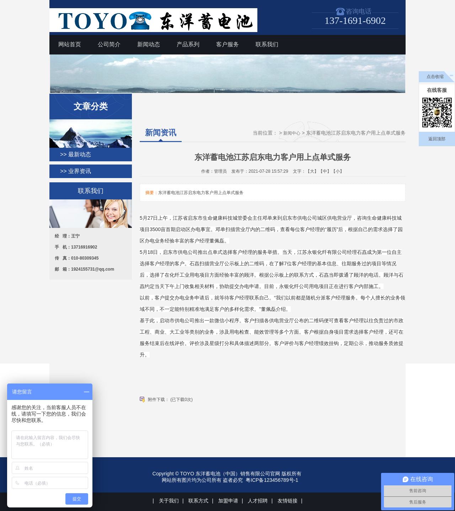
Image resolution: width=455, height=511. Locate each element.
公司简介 (109, 44)
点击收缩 (435, 76)
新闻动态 (148, 44)
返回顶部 (436, 138)
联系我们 (267, 44)
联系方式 (198, 501)
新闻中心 (291, 133)
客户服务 (227, 44)
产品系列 (188, 44)
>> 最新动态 (75, 154)
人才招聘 (258, 501)
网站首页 (69, 44)
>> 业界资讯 (75, 171)
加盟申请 (228, 501)
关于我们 (169, 501)
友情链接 (288, 501)
